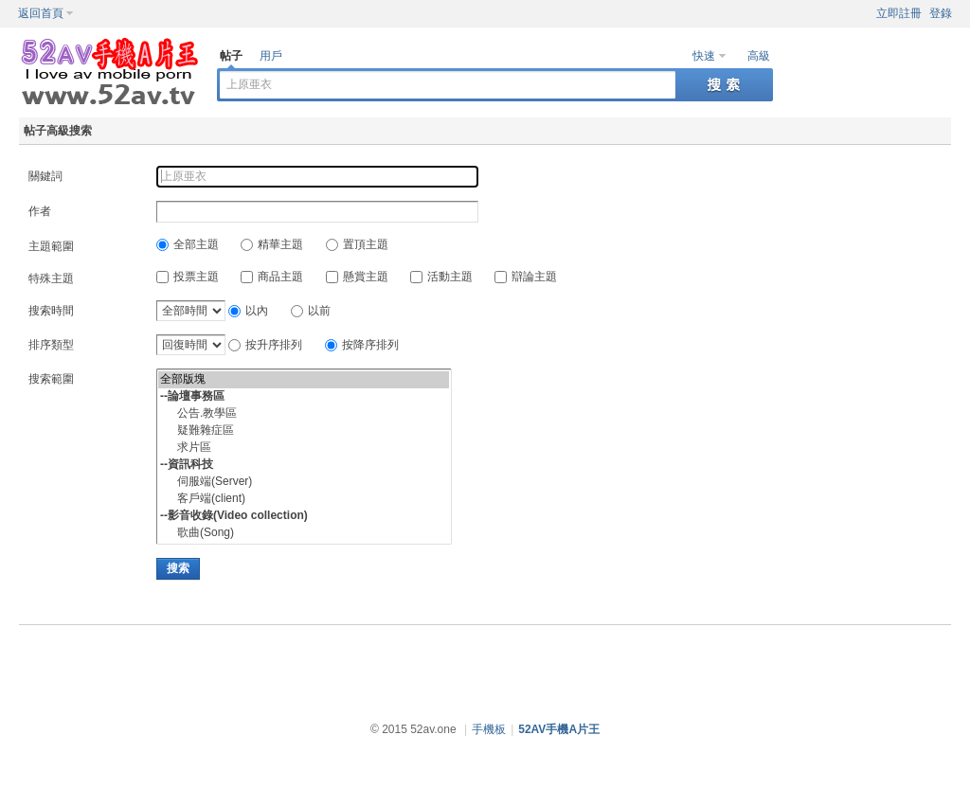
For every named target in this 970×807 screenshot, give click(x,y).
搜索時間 (51, 310)
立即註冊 (899, 13)
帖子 (231, 56)
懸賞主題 (357, 276)
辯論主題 (525, 276)
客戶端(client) (303, 499)
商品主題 (272, 276)
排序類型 (51, 344)
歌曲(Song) (303, 533)
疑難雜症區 (303, 430)
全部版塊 (303, 379)
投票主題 (187, 276)
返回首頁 (40, 13)
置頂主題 (357, 244)
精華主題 (272, 244)
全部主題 (187, 244)
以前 (311, 310)
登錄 (940, 13)
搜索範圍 (51, 379)
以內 (248, 310)
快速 (703, 56)
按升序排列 (265, 344)
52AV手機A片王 (559, 729)
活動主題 (441, 276)
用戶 (271, 56)
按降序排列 (362, 344)
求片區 (303, 448)
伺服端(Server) (303, 482)
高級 (758, 56)
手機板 (489, 729)
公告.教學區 (303, 413)
